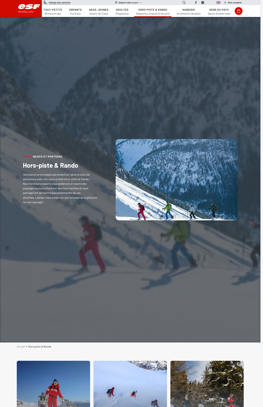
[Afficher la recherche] (184, 2)
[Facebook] (195, 2)
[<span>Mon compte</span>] (233, 3)
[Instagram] (202, 2)
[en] (212, 2)
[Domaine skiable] (128, 3)
